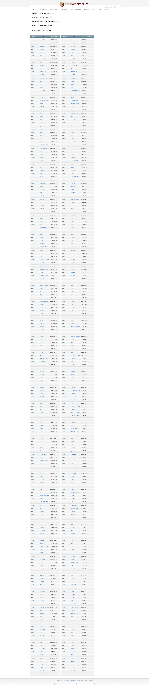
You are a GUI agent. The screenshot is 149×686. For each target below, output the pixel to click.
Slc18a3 (42, 240)
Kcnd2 (41, 215)
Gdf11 (41, 486)
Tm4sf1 (42, 263)
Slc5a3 (42, 565)
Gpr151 (42, 46)
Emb (41, 441)
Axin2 (41, 419)
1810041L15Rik (44, 460)
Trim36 (42, 180)
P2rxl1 (41, 253)
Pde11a (42, 208)
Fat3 (41, 508)
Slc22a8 (42, 470)
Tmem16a (42, 40)
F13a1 (41, 317)
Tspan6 (42, 329)
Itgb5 (72, 635)
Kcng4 (41, 518)
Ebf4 (41, 84)
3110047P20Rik (44, 275)
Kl (40, 365)
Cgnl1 (41, 256)
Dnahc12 (42, 91)
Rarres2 (42, 482)
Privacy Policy (58, 684)
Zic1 (41, 639)
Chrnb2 (42, 527)
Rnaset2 (42, 326)
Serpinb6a (42, 559)
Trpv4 (41, 119)
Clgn (72, 546)
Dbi (41, 661)
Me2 (41, 403)
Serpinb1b (42, 205)
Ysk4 (41, 164)
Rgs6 (41, 154)
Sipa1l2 (42, 304)
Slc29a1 (42, 314)
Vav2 (41, 43)
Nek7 (41, 447)
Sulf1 (41, 231)
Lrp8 (41, 610)
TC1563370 (43, 435)
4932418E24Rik (44, 358)
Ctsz (41, 444)
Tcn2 (41, 218)
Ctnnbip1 (42, 425)
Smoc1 (42, 307)
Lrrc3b (41, 349)
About (94, 9)
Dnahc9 (42, 278)
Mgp (41, 294)
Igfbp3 (41, 234)
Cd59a (72, 559)
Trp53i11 (42, 635)
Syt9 (41, 55)
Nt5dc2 (42, 186)
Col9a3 (42, 396)
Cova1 (41, 116)
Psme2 (42, 333)
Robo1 (41, 428)
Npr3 (41, 282)
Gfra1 (41, 543)
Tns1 (41, 291)
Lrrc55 (41, 81)
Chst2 (41, 377)
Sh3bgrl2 (42, 530)
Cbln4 (41, 412)
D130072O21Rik (44, 495)
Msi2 (41, 642)
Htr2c (41, 521)
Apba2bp (42, 569)
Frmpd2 (42, 87)
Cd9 (41, 463)
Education (86, 9)
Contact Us (91, 684)
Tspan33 (42, 613)
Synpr (41, 556)
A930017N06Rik (44, 502)
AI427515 (42, 648)
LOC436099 (43, 59)
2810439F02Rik (44, 623)
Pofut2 (41, 352)
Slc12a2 (42, 473)
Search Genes (43, 9)
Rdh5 (41, 161)
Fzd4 (41, 132)
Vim (41, 451)
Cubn (41, 157)
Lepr (41, 173)
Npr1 (41, 345)
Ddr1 (41, 604)
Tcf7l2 (41, 553)
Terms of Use (65, 684)
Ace (41, 212)
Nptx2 (41, 616)
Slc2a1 (42, 514)
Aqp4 (41, 651)
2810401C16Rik (44, 588)
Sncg (41, 549)
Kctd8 (41, 221)
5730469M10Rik (44, 546)
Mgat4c (42, 199)
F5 (40, 68)
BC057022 (43, 454)
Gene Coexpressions (76, 9)
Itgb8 (41, 409)
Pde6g (72, 645)
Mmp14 (42, 371)
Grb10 (41, 177)
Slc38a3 (42, 594)
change (51, 13)
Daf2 (72, 658)
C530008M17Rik (44, 228)
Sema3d (42, 189)
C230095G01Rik (44, 361)
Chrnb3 (42, 65)
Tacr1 (41, 135)
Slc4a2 (42, 342)
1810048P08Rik (44, 285)
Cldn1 (41, 336)
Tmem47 (42, 505)
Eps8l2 (42, 288)
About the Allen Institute (82, 684)
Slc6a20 (42, 438)
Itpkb (41, 126)
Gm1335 (42, 243)
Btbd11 (42, 597)
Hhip (41, 167)
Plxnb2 (42, 645)
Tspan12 (42, 103)
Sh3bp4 (42, 511)
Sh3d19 (42, 600)
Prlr (41, 138)
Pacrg (41, 202)
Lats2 (41, 368)
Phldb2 (42, 339)
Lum (41, 355)
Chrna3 (42, 49)
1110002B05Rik (44, 266)
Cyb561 (42, 533)
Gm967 (42, 250)
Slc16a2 (42, 562)
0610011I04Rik (44, 269)
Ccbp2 (41, 537)
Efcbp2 (42, 632)
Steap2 (73, 569)
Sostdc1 (42, 457)
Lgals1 (72, 661)
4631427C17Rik (44, 607)
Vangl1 (42, 142)
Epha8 (41, 97)
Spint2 (41, 400)
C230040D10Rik (75, 607)
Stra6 (72, 489)
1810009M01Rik (44, 78)
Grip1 (41, 498)
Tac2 (41, 62)
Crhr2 (72, 591)
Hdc (41, 113)
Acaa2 (41, 151)
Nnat (41, 658)
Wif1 (41, 110)
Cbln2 (41, 655)
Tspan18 (42, 94)
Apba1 (41, 431)
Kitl (40, 524)
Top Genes (63, 9)
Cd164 (41, 578)
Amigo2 (42, 374)
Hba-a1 (42, 540)
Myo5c (72, 648)
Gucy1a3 (42, 591)
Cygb (41, 664)
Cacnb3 (42, 671)
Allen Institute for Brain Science (69, 680)
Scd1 (72, 664)
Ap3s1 (41, 620)
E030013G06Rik (44, 148)
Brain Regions (53, 9)
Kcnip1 (72, 626)
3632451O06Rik (44, 572)
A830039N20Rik (44, 674)
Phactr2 (42, 323)
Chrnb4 (42, 75)
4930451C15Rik (44, 237)
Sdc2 (41, 416)
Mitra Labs (80, 680)
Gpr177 (42, 575)
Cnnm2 (42, 581)
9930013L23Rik (44, 247)
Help (100, 9)
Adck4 (41, 384)
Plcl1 (41, 422)
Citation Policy (72, 684)
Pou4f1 (42, 52)
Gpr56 (41, 489)
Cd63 (41, 393)
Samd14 (42, 626)
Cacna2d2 (42, 629)
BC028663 (43, 170)
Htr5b (41, 192)
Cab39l (42, 196)
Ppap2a (42, 106)
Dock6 (41, 467)
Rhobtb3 (42, 387)
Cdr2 (41, 406)
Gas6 (41, 667)
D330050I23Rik (44, 301)
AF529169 (42, 183)
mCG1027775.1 (44, 390)
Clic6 (72, 518)
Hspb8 (41, 320)
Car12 (72, 588)
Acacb (41, 129)
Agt (41, 492)
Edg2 (41, 380)
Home (34, 9)
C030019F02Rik (44, 100)
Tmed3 (42, 310)
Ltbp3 (41, 584)
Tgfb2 (41, 224)
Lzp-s (41, 272)
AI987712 (42, 122)
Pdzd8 (41, 476)
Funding (106, 9)
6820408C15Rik (44, 145)
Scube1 (42, 479)
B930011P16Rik (44, 259)
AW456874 (43, 71)
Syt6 (41, 298)
